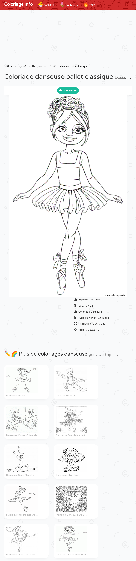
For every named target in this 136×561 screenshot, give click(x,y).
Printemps (68, 4)
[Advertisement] (68, 38)
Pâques (46, 4)
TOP (89, 4)
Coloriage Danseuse (90, 311)
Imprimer (68, 90)
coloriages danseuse (62, 354)
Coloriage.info (18, 4)
